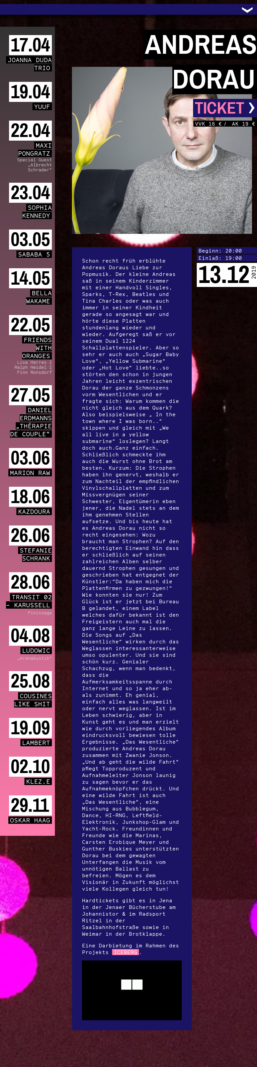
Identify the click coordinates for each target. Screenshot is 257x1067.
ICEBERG (125, 952)
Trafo (13, 9)
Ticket (225, 108)
